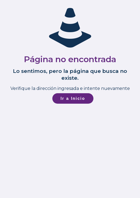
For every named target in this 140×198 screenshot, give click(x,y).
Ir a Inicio (73, 98)
